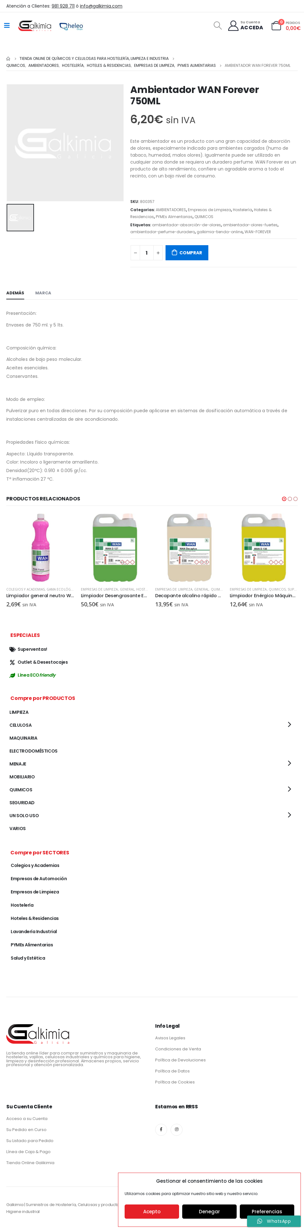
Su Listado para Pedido (29, 1142)
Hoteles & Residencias (35, 919)
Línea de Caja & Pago (28, 1153)
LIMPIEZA (18, 713)
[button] (284, 499)
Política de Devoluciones (180, 1061)
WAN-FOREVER (258, 231)
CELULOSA (20, 726)
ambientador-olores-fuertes (250, 225)
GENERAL (127, 589)
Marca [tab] (43, 293)
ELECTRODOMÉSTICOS (33, 752)
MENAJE (17, 765)
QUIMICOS (203, 216)
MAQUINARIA (23, 739)
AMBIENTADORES (171, 209)
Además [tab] (15, 293)
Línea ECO (32, 676)
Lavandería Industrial (34, 932)
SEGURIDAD (22, 803)
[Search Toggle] (217, 25)
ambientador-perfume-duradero (162, 231)
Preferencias (267, 1211)
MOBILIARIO (22, 778)
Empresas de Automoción (39, 879)
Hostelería (242, 209)
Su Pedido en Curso (26, 1131)
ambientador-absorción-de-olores (186, 225)
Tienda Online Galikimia (30, 1164)
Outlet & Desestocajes (38, 663)
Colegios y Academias (25, 589)
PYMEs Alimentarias (174, 216)
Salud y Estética (28, 959)
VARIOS (17, 829)
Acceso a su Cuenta (27, 1120)
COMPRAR (190, 253)
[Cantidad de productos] (147, 252)
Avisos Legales (170, 1039)
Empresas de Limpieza (209, 209)
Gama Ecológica (61, 589)
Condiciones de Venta (178, 1050)
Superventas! (28, 650)
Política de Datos (172, 1072)
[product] (40, 547)
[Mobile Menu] (7, 25)
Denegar (209, 1211)
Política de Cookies (175, 1083)
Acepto (151, 1211)
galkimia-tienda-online (220, 231)
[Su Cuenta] (245, 25)
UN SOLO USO (24, 816)
